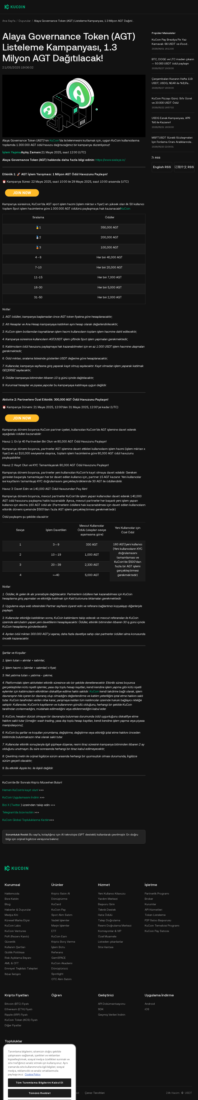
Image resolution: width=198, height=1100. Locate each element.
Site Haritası (105, 947)
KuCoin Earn (59, 936)
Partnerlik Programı (157, 893)
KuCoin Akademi (61, 963)
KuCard (56, 904)
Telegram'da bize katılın (18, 812)
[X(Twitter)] (7, 1050)
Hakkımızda (12, 893)
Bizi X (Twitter (11, 805)
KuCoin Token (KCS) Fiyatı (21, 1019)
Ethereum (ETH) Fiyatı (18, 1009)
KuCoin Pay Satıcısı (157, 931)
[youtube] (25, 1050)
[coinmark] (35, 1060)
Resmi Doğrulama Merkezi (114, 925)
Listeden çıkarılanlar (110, 941)
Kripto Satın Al (60, 893)
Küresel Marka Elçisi (17, 920)
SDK (100, 1009)
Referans (57, 952)
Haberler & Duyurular (18, 909)
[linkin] (16, 1060)
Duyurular (25, 20)
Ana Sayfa (8, 20)
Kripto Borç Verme (63, 941)
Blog (8, 904)
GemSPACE (58, 957)
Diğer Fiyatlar (13, 1025)
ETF (53, 931)
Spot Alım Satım (61, 914)
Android (150, 1003)
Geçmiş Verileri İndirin (111, 1014)
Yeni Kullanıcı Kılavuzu (111, 893)
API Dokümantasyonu (111, 1003)
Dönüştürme (59, 898)
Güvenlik (10, 941)
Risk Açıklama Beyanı (18, 957)
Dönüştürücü (59, 968)
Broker (149, 898)
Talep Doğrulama (109, 920)
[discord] (35, 1050)
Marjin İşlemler (60, 925)
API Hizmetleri (153, 909)
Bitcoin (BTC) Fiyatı (17, 1003)
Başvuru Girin (106, 904)
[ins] (25, 1060)
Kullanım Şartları (15, 947)
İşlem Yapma (11, 152)
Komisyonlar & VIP (109, 931)
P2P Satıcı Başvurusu (158, 920)
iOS (147, 1009)
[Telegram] (16, 1050)
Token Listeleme (155, 914)
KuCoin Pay (58, 909)
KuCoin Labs (13, 925)
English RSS (162, 167)
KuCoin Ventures (15, 931)
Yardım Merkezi (108, 898)
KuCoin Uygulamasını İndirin (21, 797)
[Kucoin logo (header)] (15, 6)
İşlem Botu (58, 947)
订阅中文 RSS (184, 167)
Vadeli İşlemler (60, 920)
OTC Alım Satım (61, 979)
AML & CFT (12, 963)
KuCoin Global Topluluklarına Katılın (25, 820)
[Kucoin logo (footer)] (18, 868)
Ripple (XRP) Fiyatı (16, 1014)
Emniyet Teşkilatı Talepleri (21, 968)
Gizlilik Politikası (15, 952)
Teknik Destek (107, 909)
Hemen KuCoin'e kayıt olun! (20, 790)
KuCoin (54, 140)
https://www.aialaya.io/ (110, 159)
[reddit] (7, 1060)
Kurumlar (150, 904)
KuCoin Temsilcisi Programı (162, 925)
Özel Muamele (107, 936)
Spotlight (57, 973)
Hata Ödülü (105, 914)
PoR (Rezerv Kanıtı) (17, 936)
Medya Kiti (11, 914)
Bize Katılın (12, 898)
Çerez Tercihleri (95, 1092)
